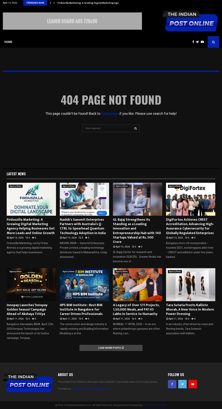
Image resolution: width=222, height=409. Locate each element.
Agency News (16, 186)
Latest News (16, 173)
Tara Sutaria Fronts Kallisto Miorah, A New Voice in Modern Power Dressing (190, 309)
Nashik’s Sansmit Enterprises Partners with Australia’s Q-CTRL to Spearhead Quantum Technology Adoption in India (83, 226)
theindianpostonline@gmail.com (91, 388)
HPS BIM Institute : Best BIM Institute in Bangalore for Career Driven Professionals (81, 309)
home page (110, 113)
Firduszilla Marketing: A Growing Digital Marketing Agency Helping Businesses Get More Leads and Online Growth (31, 226)
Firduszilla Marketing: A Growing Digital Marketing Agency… (91, 3)
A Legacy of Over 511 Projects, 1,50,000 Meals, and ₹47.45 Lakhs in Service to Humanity (136, 309)
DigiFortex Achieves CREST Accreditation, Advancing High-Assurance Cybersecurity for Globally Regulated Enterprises (190, 226)
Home (8, 41)
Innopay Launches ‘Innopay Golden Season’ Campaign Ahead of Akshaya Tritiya (27, 309)
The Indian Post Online (155, 405)
